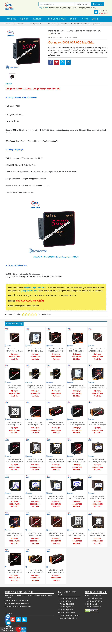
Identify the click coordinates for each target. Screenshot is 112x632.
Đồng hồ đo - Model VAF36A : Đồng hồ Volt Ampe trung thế (97, 530)
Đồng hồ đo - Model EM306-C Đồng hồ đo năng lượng (76, 351)
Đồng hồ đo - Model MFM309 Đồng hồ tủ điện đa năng (97, 387)
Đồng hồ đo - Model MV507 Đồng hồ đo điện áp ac (56, 494)
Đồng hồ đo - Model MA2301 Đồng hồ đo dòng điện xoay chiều (35, 494)
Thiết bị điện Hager (65, 593)
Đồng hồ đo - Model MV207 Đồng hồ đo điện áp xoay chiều (76, 494)
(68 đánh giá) (55, 33)
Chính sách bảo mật (93, 599)
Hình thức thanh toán (56, 19)
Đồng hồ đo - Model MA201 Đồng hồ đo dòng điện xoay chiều (97, 458)
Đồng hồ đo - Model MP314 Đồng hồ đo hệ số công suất (14, 458)
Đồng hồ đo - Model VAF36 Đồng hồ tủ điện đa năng (14, 423)
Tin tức (85, 19)
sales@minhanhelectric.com (20, 596)
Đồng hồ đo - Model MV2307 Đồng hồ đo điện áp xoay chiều (97, 494)
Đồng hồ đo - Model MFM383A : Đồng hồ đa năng (77, 530)
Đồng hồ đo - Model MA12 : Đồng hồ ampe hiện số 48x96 (56, 566)
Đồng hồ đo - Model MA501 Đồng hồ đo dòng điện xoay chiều (14, 494)
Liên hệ (95, 19)
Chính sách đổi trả (92, 596)
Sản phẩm (37, 19)
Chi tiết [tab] (8, 84)
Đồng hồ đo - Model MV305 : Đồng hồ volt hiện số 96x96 (14, 566)
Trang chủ (11, 19)
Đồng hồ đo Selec (29, 291)
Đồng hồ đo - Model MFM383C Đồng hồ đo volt (35, 351)
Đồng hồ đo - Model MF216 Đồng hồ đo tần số (56, 351)
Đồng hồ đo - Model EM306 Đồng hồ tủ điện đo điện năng (35, 423)
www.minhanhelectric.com (22, 599)
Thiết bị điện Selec (65, 599)
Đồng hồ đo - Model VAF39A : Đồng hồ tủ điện (35, 530)
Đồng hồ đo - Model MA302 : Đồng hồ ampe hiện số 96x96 (55, 257)
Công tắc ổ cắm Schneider (68, 610)
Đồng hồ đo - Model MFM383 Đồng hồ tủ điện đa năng (77, 387)
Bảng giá (73, 19)
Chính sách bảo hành (93, 593)
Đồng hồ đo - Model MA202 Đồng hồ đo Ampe (14, 387)
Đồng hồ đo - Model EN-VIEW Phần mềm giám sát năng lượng (56, 387)
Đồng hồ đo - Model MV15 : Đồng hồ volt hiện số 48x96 (35, 566)
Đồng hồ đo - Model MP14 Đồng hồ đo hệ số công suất (97, 423)
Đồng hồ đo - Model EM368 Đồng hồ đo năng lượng (56, 458)
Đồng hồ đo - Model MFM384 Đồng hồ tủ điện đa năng (35, 458)
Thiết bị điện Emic (65, 602)
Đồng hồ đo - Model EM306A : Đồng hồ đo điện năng (55, 530)
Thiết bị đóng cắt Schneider (68, 608)
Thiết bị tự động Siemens (68, 591)
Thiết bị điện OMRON (66, 596)
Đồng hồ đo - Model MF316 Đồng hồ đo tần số (77, 423)
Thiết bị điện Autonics (66, 605)
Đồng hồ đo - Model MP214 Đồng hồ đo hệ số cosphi (97, 351)
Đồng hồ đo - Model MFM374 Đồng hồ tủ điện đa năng (77, 458)
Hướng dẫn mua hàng (93, 591)
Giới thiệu (24, 19)
